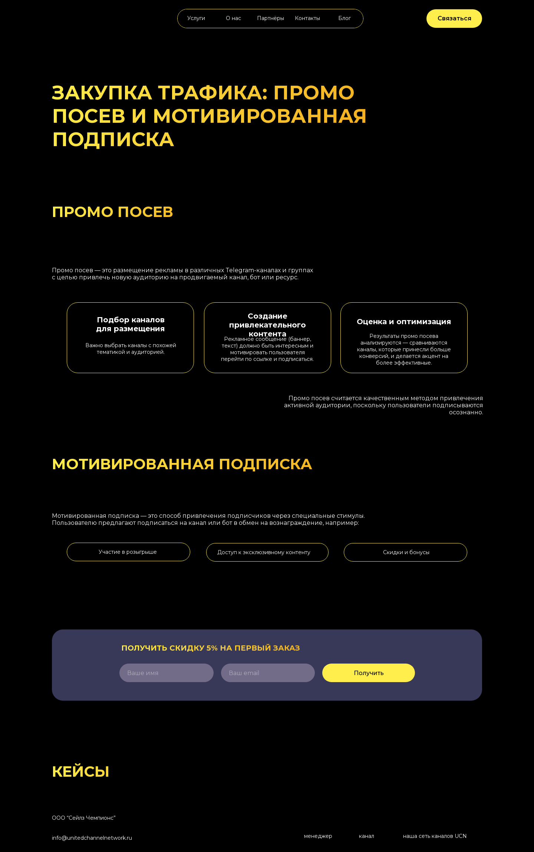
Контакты (307, 18)
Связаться (454, 18)
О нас (233, 18)
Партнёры (270, 18)
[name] (166, 673)
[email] (268, 673)
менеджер (318, 836)
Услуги (196, 18)
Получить (369, 673)
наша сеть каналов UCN (435, 836)
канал (366, 836)
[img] (79, 18)
